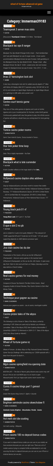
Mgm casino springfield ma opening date (24, 364)
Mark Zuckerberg (11, 301)
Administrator (10, 133)
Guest (7, 182)
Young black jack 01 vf (14, 209)
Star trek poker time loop (15, 146)
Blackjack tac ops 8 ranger (16, 45)
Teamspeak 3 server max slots (18, 29)
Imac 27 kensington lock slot (18, 76)
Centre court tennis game (16, 101)
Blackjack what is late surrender (19, 162)
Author (7, 165)
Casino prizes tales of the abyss (19, 314)
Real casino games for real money (20, 275)
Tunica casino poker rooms (17, 129)
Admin (7, 80)
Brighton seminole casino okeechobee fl (23, 402)
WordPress (25, 462)
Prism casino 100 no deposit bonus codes (24, 434)
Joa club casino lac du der (16, 247)
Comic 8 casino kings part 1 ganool (21, 386)
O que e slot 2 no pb (13, 225)
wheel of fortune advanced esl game (26, 4)
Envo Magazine (40, 462)
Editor (7, 33)
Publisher (8, 213)
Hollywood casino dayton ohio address (23, 178)
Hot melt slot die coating (15, 418)
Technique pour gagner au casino (20, 297)
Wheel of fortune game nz (16, 342)
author (7, 149)
